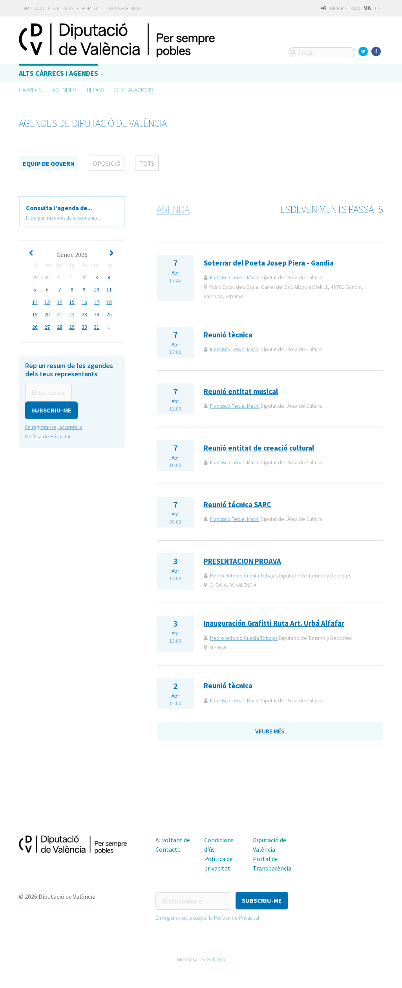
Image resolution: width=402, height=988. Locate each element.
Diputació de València (47, 8)
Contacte (168, 849)
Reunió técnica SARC (237, 504)
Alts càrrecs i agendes (58, 73)
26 (35, 326)
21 (59, 314)
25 (109, 314)
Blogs (95, 90)
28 (59, 326)
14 (59, 302)
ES (377, 8)
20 (47, 314)
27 (47, 326)
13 (47, 302)
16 (84, 302)
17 (96, 302)
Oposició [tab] (107, 163)
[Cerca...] (322, 52)
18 (109, 302)
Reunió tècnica (228, 334)
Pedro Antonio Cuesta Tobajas (244, 575)
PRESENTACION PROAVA (242, 561)
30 (84, 326)
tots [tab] (146, 163)
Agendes (64, 90)
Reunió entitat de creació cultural (259, 448)
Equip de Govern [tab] (49, 163)
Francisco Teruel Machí (234, 277)
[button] (51, 409)
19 (35, 314)
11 (109, 289)
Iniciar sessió (340, 8)
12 (35, 302)
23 (84, 314)
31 (96, 326)
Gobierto (215, 958)
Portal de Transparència (111, 8)
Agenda (173, 209)
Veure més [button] (270, 731)
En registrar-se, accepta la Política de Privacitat (207, 916)
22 (72, 314)
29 (35, 277)
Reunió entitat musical (241, 391)
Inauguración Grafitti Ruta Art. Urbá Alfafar (274, 623)
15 (72, 302)
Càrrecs (30, 90)
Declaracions (134, 90)
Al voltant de (172, 840)
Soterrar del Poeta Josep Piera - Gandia (269, 263)
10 (96, 289)
